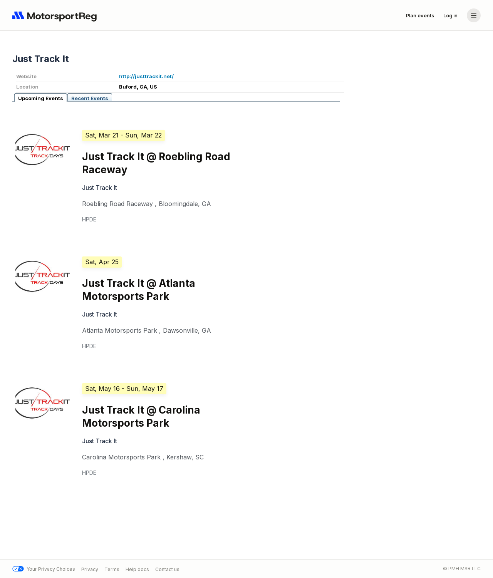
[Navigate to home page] (56, 15)
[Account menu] (474, 15)
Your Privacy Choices (43, 569)
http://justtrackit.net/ (146, 76)
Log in (450, 15)
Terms (111, 569)
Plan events (420, 15)
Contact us (167, 569)
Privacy (89, 569)
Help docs (137, 569)
